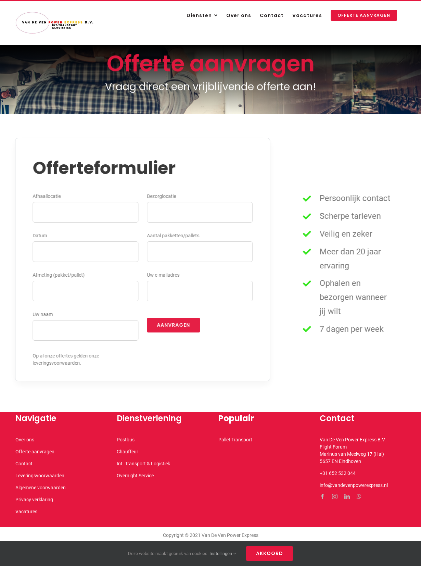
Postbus (126, 439)
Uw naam (42, 314)
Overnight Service (135, 475)
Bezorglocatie (160, 196)
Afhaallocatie (46, 196)
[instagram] (334, 496)
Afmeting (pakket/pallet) (58, 275)
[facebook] (322, 496)
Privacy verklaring (34, 499)
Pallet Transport (235, 439)
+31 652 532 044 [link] (338, 473)
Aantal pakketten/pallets (172, 235)
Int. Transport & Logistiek (143, 463)
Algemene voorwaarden (40, 487)
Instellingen (222, 553)
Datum (39, 235)
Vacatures (26, 511)
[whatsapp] (359, 496)
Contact (24, 463)
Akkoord (269, 553)
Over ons (24, 439)
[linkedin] (347, 496)
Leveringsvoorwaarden (39, 475)
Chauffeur (127, 451)
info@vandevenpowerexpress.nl (354, 485)
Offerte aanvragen (34, 451)
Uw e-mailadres (162, 275)
